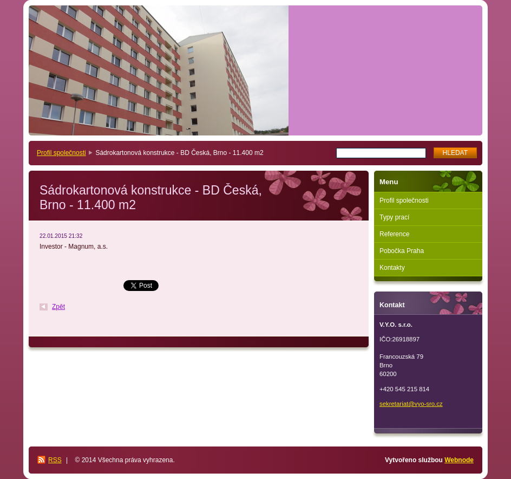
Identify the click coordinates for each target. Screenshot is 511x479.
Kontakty (392, 267)
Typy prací (394, 217)
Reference (394, 234)
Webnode (459, 460)
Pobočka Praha (401, 251)
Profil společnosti (61, 153)
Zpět (58, 306)
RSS (55, 460)
